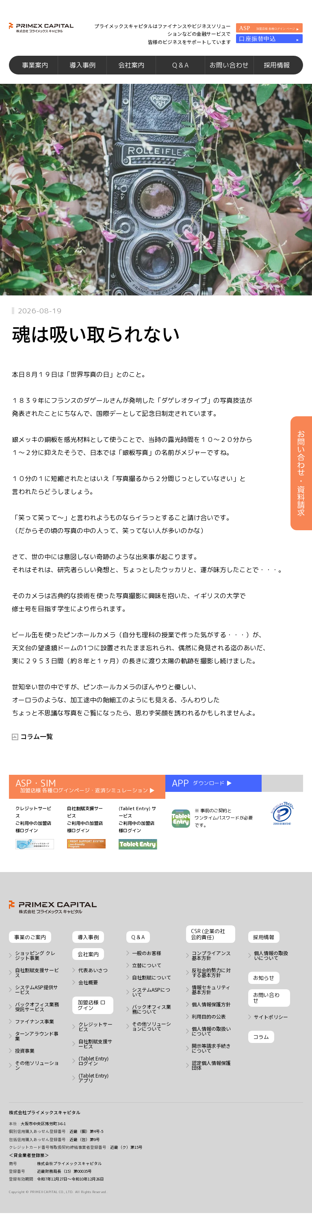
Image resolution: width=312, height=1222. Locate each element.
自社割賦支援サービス (37, 982)
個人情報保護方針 (211, 1014)
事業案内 (35, 70)
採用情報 (277, 70)
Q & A (180, 70)
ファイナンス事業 (34, 1031)
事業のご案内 (30, 947)
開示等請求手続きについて (211, 1058)
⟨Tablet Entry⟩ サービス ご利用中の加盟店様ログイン (138, 837)
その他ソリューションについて (151, 1036)
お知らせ (263, 987)
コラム (261, 1046)
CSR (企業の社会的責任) (208, 944)
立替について (146, 975)
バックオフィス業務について (151, 1019)
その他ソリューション (37, 1075)
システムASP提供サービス (36, 999)
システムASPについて (151, 1002)
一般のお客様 (146, 962)
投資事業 (25, 1060)
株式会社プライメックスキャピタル (44, 1122)
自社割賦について (151, 987)
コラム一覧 (36, 746)
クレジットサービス (95, 1036)
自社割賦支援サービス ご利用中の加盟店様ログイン (86, 837)
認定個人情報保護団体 (211, 1075)
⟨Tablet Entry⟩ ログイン (93, 1071)
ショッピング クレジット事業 (35, 965)
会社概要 (88, 992)
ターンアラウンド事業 (36, 1046)
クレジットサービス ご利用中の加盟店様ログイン (34, 837)
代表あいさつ (93, 979)
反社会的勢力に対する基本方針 (211, 982)
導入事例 (82, 70)
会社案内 (131, 70)
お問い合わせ (229, 70)
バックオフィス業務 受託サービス (37, 1016)
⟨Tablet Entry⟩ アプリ (93, 1088)
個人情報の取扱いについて (211, 1041)
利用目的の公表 (209, 1026)
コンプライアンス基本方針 (211, 965)
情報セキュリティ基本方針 (211, 999)
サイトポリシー (271, 1026)
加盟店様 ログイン (91, 1014)
